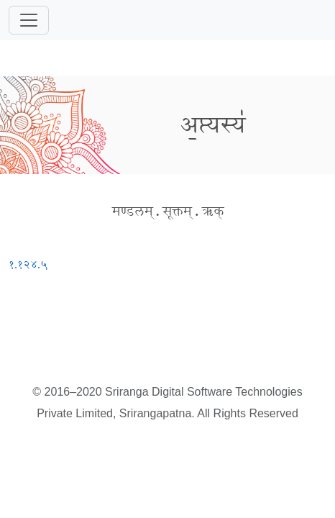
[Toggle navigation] (29, 20)
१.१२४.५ (28, 264)
